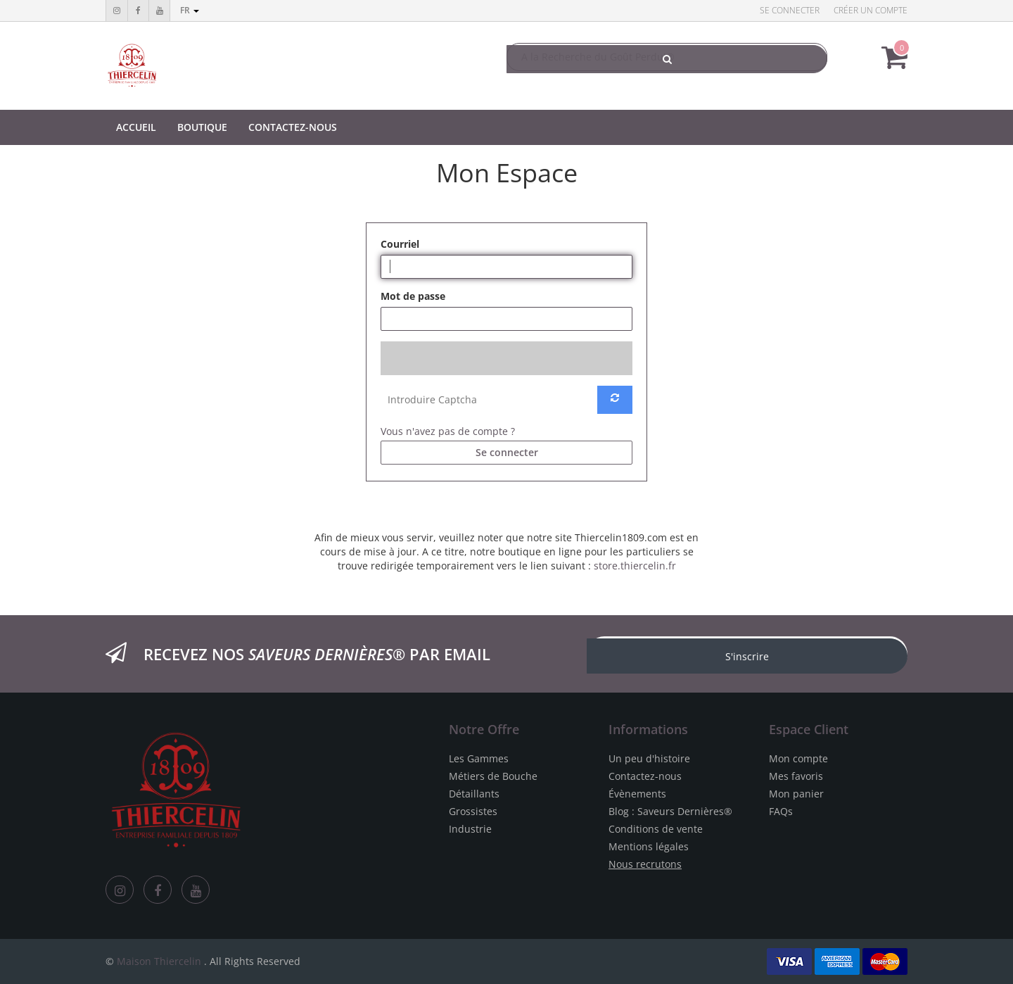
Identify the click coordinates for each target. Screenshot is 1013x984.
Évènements (637, 793)
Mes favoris (796, 776)
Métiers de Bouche (493, 776)
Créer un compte (870, 10)
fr (189, 10)
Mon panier (796, 793)
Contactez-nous (645, 776)
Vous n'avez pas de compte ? (448, 431)
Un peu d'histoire (649, 758)
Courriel (400, 244)
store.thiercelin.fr (635, 565)
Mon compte (798, 758)
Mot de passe (413, 296)
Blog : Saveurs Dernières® (670, 811)
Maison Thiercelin (159, 961)
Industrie (470, 828)
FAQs (781, 811)
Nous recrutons (645, 864)
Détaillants (474, 793)
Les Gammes (479, 758)
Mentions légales (649, 846)
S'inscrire (747, 656)
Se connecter (790, 10)
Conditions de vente (656, 828)
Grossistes (473, 811)
